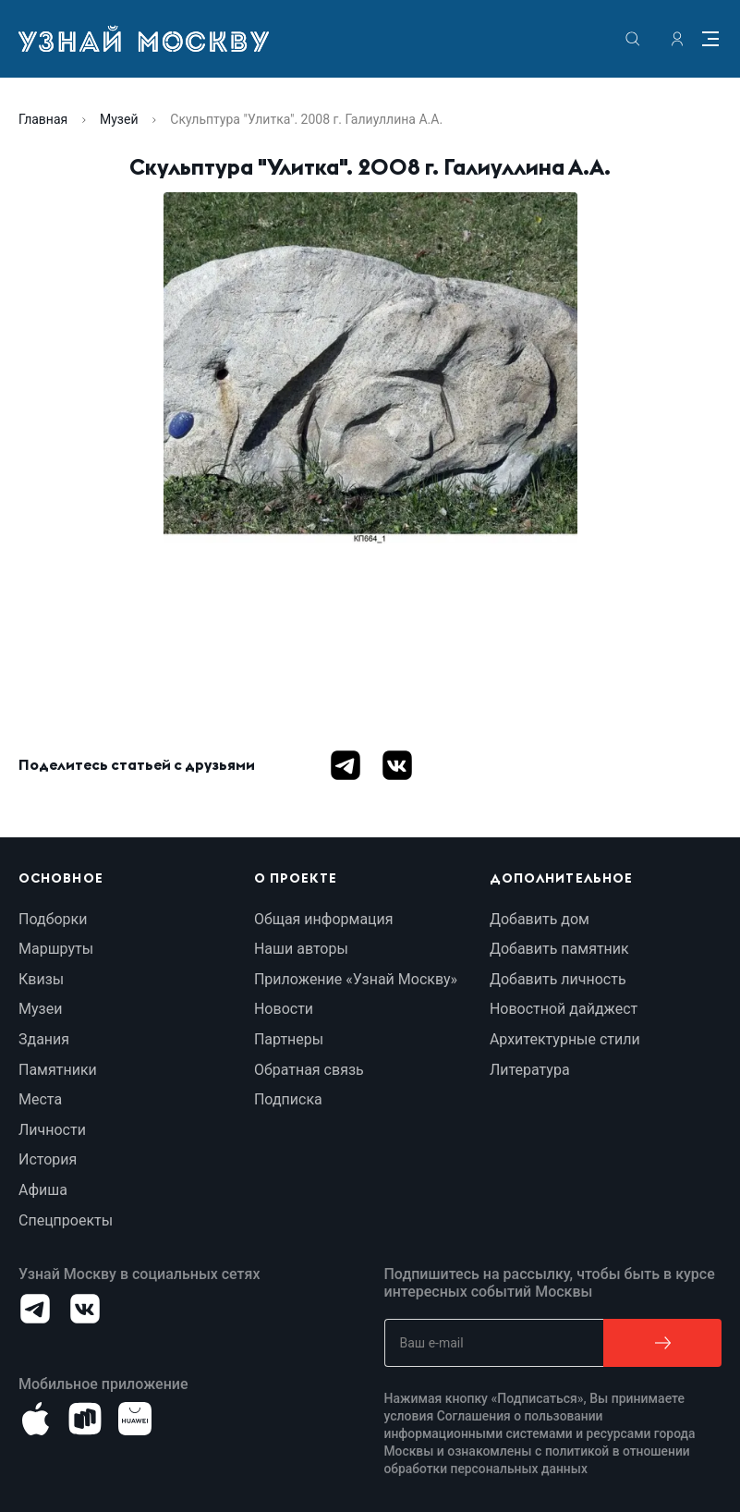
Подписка (288, 1099)
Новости (283, 1009)
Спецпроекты (65, 1220)
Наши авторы (301, 948)
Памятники (57, 1070)
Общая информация (324, 919)
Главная (42, 119)
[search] (633, 39)
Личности (52, 1130)
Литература (530, 1070)
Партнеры (288, 1039)
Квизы (41, 979)
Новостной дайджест (563, 1009)
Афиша (42, 1190)
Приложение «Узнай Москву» (355, 979)
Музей (119, 119)
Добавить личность (558, 979)
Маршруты (55, 948)
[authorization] (677, 39)
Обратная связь (309, 1070)
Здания (43, 1039)
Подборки (52, 919)
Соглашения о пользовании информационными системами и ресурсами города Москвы (541, 1433)
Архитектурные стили (565, 1039)
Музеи (40, 1009)
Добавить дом (539, 919)
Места (40, 1099)
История (47, 1159)
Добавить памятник (559, 948)
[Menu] (710, 39)
